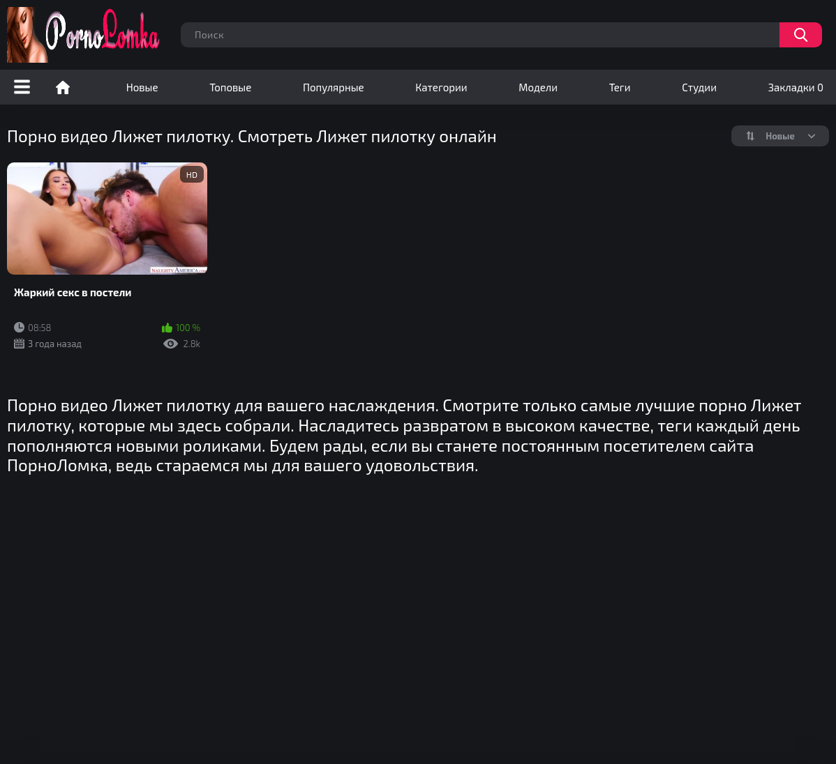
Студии (699, 87)
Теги (620, 87)
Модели (538, 87)
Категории (441, 87)
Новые (142, 87)
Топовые (230, 87)
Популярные (333, 87)
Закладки (795, 87)
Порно (62, 87)
